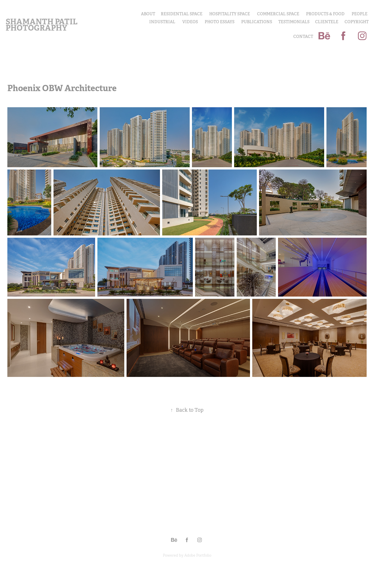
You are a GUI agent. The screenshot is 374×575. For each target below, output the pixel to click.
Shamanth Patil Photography (42, 25)
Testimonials (293, 21)
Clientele (326, 21)
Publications (256, 21)
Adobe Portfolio (197, 555)
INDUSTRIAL (162, 21)
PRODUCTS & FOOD (325, 13)
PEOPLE (359, 13)
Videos (190, 21)
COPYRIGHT (357, 21)
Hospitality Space (229, 13)
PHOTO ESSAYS (219, 21)
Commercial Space (278, 13)
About (148, 13)
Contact (303, 36)
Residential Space (181, 13)
